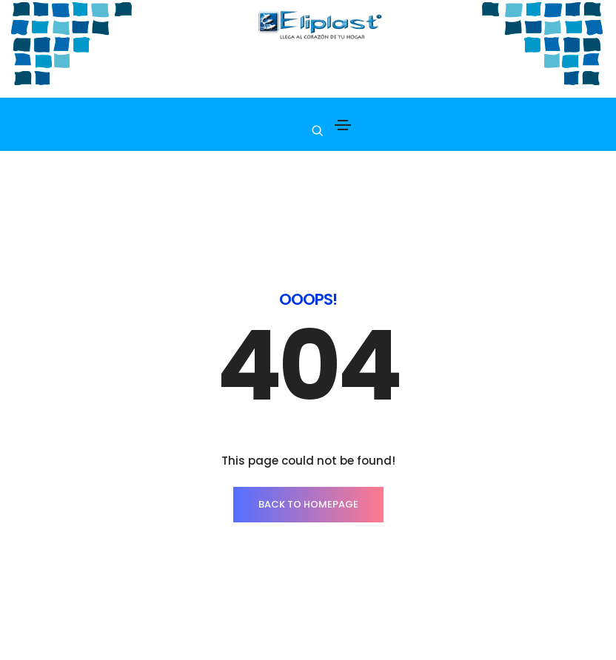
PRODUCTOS (106, 642)
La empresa (182, 642)
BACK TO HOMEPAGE (308, 441)
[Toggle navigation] (343, 125)
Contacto (254, 642)
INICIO (44, 642)
